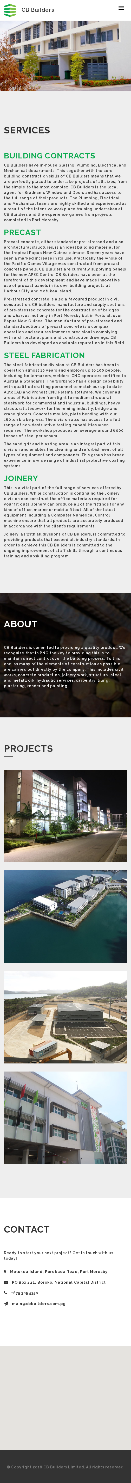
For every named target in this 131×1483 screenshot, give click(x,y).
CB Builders (29, 10)
